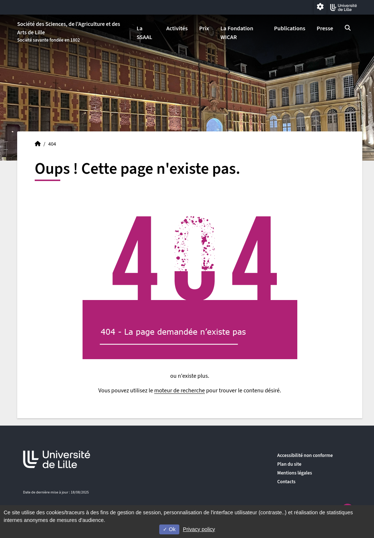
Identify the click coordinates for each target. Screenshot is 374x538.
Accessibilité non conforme (305, 455)
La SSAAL (144, 32)
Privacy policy (199, 529)
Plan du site (289, 464)
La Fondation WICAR (236, 32)
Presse (325, 28)
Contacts (286, 481)
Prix (204, 28)
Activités (177, 28)
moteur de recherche (179, 391)
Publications (289, 28)
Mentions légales (294, 472)
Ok (169, 529)
